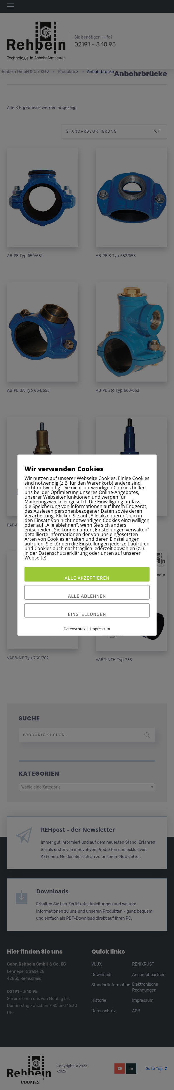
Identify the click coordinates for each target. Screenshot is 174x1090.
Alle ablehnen (87, 596)
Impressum (100, 628)
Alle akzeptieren (87, 577)
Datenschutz (75, 628)
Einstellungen (87, 614)
